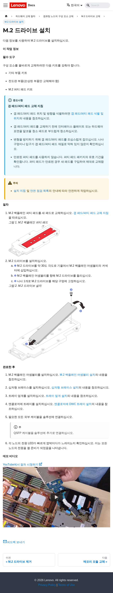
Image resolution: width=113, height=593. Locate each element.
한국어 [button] (73, 5)
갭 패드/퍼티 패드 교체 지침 (91, 212)
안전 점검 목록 (39, 190)
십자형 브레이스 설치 (65, 387)
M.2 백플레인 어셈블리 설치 (77, 374)
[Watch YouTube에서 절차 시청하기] (56, 497)
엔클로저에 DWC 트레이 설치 (73, 404)
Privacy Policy (47, 584)
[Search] (97, 5)
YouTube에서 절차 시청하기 (22, 464)
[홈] (6, 16)
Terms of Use (66, 584)
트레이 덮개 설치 (56, 395)
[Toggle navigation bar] (5, 5)
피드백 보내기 (14, 542)
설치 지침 (20, 190)
